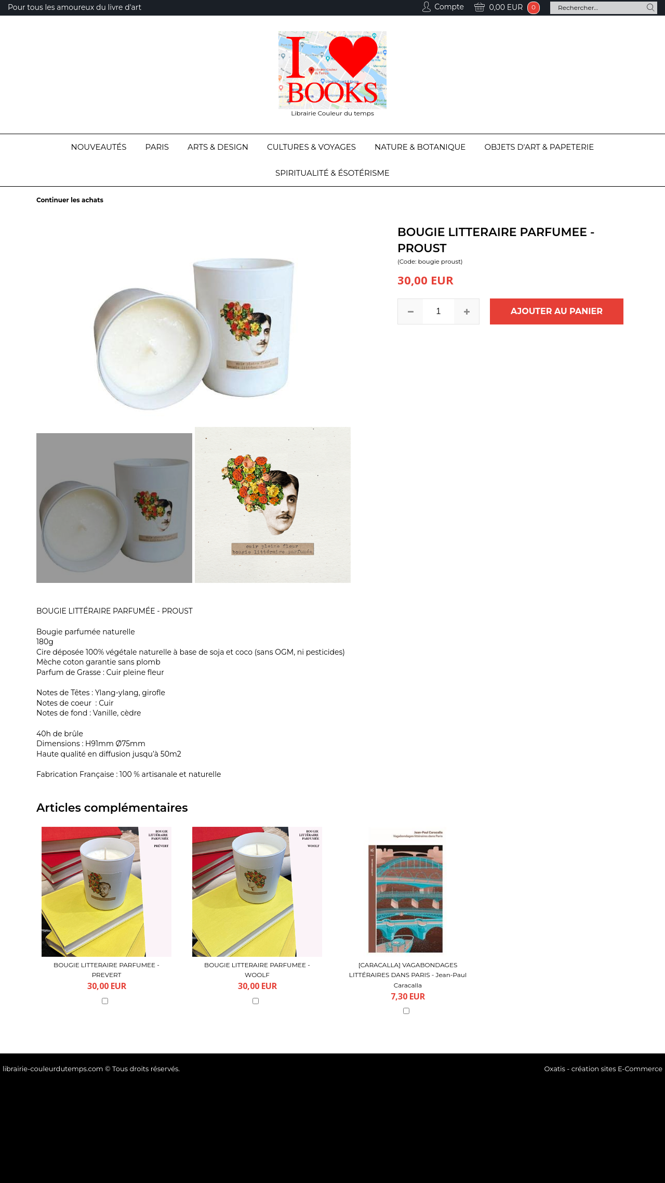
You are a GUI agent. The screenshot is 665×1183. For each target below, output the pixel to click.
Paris (157, 147)
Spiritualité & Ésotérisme (332, 173)
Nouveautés (99, 147)
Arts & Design (218, 147)
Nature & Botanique (420, 147)
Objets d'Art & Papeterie (539, 147)
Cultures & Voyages (311, 147)
